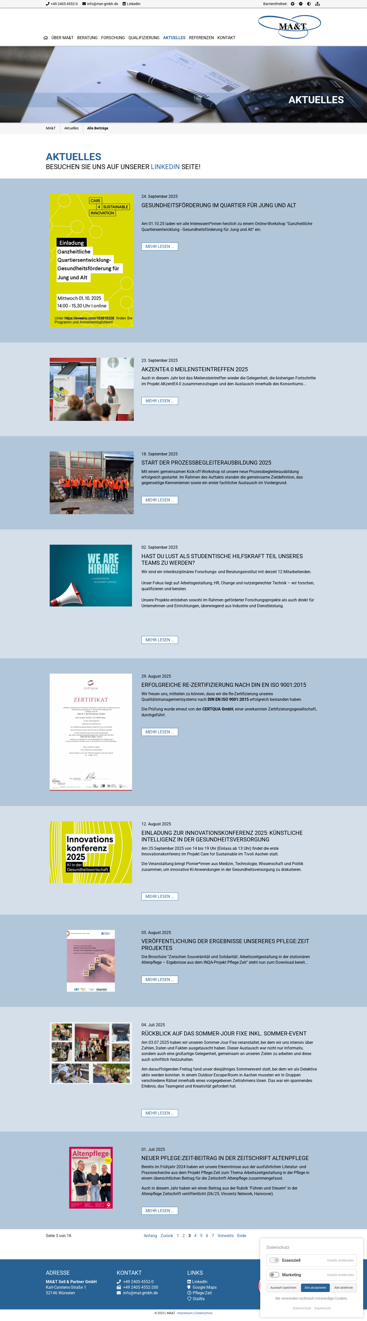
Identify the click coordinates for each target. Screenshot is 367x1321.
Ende (241, 1235)
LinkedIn (131, 4)
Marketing (291, 1274)
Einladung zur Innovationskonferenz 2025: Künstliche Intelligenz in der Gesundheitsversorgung (222, 836)
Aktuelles (71, 128)
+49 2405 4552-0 (62, 4)
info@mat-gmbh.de (100, 4)
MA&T (51, 128)
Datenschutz (204, 1313)
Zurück (167, 1235)
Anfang (150, 1235)
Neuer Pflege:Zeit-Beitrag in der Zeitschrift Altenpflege (225, 1158)
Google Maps (202, 1287)
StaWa (196, 1298)
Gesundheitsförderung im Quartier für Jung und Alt (218, 205)
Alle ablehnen (343, 1287)
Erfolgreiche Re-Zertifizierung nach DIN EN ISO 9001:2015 (223, 685)
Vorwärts (226, 1235)
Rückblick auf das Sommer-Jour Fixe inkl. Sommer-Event (224, 1033)
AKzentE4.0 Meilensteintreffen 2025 (194, 369)
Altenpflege (237, 1178)
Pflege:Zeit (199, 1292)
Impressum (185, 1313)
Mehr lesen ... (160, 246)
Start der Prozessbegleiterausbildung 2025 (206, 462)
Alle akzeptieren (315, 1287)
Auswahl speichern (283, 1287)
